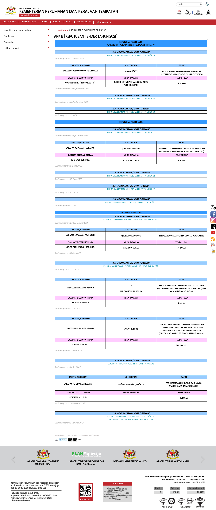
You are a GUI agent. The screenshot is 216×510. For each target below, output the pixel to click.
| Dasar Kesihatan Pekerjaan (156, 476)
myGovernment (197, 479)
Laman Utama (61, 30)
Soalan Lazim (179, 14)
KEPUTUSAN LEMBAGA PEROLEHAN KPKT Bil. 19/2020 (131, 419)
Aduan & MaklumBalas (198, 14)
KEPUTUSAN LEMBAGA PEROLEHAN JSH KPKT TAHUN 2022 (131, 202)
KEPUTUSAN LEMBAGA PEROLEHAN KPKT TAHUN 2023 (131, 55)
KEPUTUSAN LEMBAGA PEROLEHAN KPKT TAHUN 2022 (131, 132)
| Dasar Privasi (176, 476)
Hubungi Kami (188, 14)
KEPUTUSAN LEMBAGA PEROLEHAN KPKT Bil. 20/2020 (130, 416)
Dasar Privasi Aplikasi (194, 476)
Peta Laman (208, 14)
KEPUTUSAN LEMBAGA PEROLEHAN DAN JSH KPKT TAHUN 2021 (131, 219)
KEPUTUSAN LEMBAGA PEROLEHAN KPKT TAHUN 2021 (131, 363)
